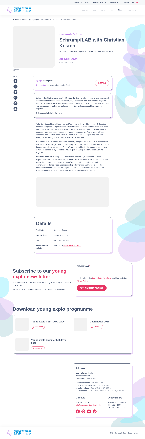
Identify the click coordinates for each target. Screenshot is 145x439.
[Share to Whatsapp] (15, 103)
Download (38, 327)
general (78, 2)
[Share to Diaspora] (15, 92)
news (86, 2)
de (133, 2)
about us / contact (99, 2)
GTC (111, 433)
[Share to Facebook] (15, 81)
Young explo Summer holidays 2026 (48, 342)
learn (103, 10)
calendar (85, 10)
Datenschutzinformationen (102, 278)
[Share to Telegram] (15, 98)
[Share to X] (15, 86)
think (120, 10)
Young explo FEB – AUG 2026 (48, 321)
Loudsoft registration (72, 245)
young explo (132, 10)
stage (95, 10)
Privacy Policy (120, 433)
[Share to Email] (15, 109)
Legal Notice (133, 433)
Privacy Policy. (82, 281)
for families (45, 20)
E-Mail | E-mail (83, 266)
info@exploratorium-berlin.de (88, 405)
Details (102, 83)
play (112, 10)
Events (24, 20)
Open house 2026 (99, 321)
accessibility (114, 2)
